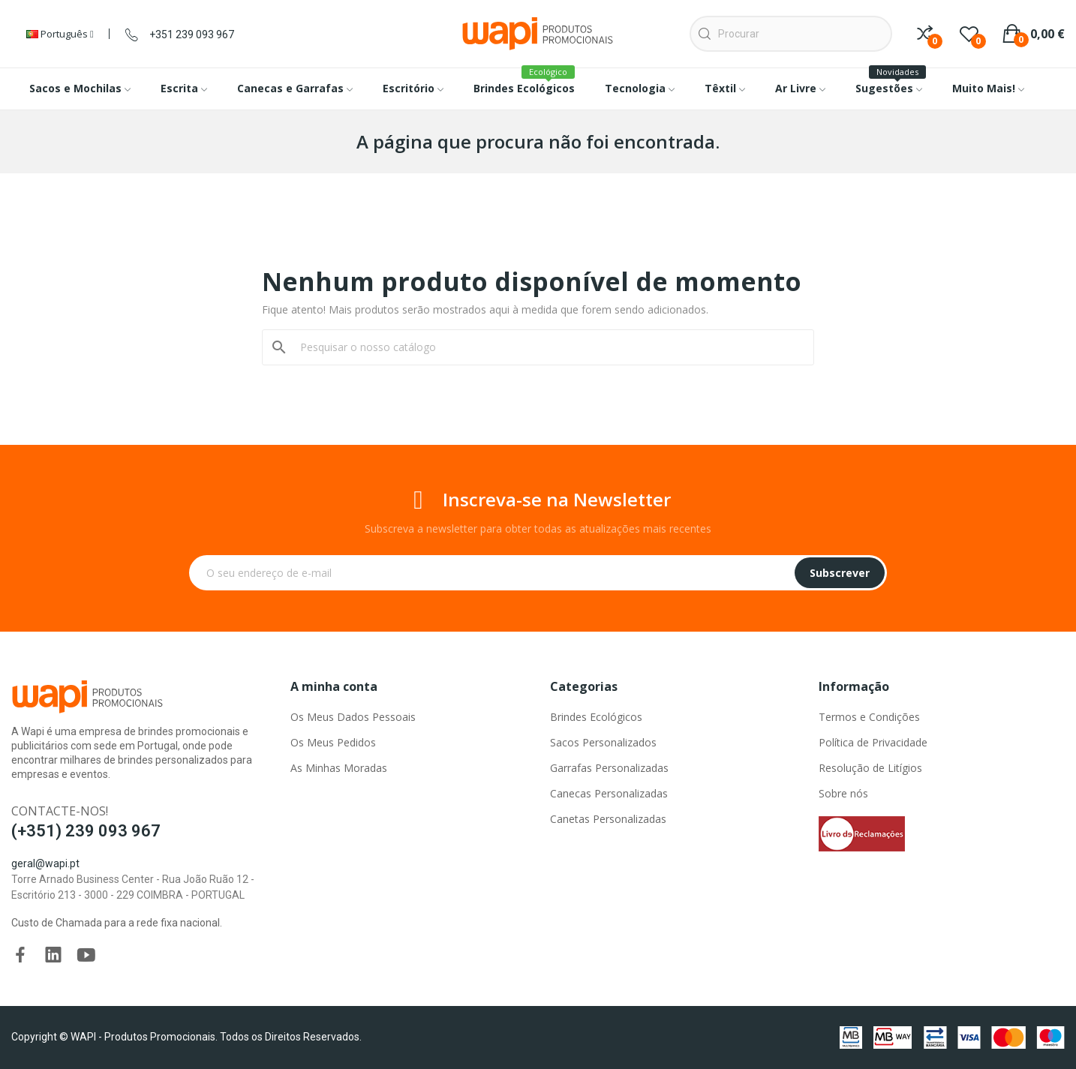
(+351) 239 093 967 (86, 830)
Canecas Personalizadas (609, 793)
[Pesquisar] (547, 347)
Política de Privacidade (873, 742)
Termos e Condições (869, 717)
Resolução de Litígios (870, 768)
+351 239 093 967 (191, 34)
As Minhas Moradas (338, 768)
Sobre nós (843, 793)
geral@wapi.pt (45, 863)
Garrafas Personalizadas (609, 768)
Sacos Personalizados (603, 742)
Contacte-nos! (59, 811)
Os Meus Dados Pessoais (353, 717)
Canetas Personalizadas (608, 819)
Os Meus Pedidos (333, 742)
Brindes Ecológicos (596, 717)
